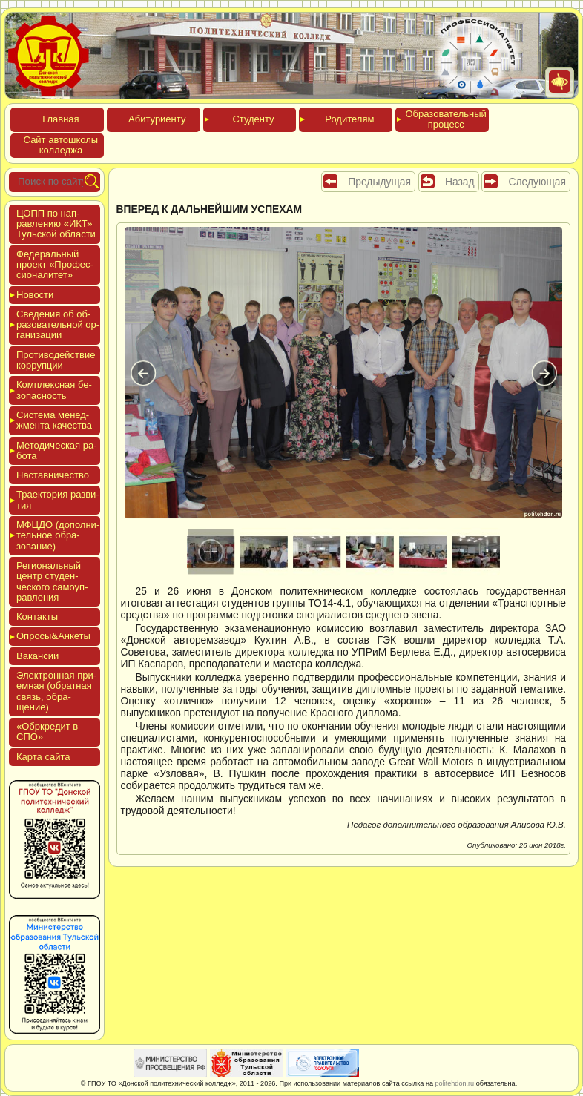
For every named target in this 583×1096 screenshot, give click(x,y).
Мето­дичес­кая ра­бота (56, 450)
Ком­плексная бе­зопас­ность (54, 389)
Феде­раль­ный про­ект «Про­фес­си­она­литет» (54, 264)
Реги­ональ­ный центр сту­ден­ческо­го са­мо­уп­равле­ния (52, 581)
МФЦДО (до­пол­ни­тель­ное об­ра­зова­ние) (57, 535)
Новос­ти (34, 294)
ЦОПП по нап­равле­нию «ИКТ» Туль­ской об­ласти (56, 224)
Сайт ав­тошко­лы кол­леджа (61, 145)
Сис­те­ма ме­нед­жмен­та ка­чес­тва (54, 420)
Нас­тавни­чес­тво (52, 475)
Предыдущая (379, 182)
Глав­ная (60, 119)
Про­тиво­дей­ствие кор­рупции (55, 360)
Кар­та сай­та (43, 756)
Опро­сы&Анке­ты (53, 635)
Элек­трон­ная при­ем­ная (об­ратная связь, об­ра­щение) (56, 691)
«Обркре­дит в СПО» (47, 731)
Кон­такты (37, 616)
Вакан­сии (37, 655)
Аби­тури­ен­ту (156, 119)
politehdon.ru (455, 1083)
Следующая (537, 182)
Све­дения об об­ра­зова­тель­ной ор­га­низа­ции (57, 324)
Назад (460, 182)
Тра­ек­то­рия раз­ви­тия (57, 499)
